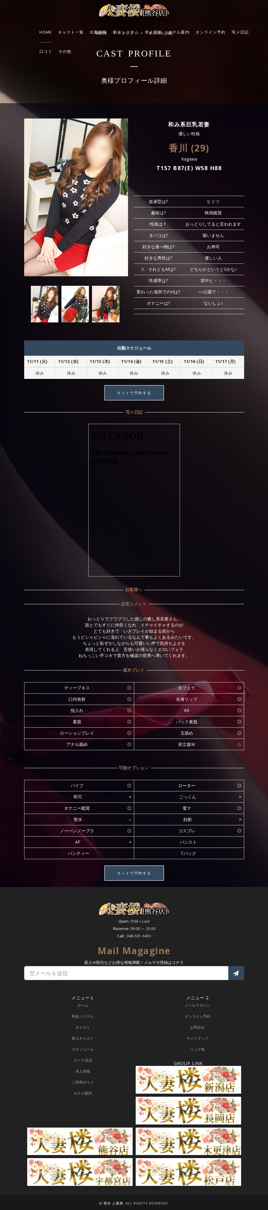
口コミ (45, 51)
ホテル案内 (178, 32)
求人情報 (153, 32)
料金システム (126, 32)
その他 (64, 51)
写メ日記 (240, 32)
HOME (45, 32)
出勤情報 (98, 32)
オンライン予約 (211, 32)
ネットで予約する (134, 392)
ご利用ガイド (83, 1082)
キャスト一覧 (71, 32)
